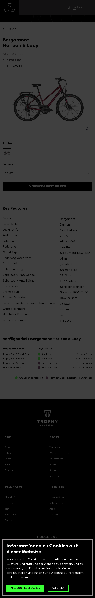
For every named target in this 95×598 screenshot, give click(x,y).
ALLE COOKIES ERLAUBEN (25, 588)
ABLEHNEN (58, 588)
